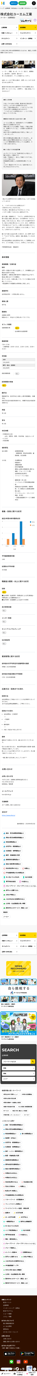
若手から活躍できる (10, 890)
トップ (2, 8)
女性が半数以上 (9, 895)
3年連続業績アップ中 (11, 1265)
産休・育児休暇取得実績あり (13, 833)
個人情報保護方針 (8, 1323)
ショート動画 (7, 1314)
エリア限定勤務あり (10, 1230)
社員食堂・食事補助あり (12, 851)
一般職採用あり (9, 1221)
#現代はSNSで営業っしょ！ (10, 1094)
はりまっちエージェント (10, 1332)
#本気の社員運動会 (27, 1094)
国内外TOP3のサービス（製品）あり (15, 1283)
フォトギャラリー (25, 33)
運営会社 (6, 1329)
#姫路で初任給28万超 (9, 1106)
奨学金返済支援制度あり (12, 1164)
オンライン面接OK (10, 1252)
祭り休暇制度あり (26, 1133)
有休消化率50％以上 (11, 868)
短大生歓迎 (27, 877)
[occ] (18, 1073)
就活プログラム (8, 1311)
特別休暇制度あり (10, 842)
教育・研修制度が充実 (11, 855)
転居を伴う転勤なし (10, 1191)
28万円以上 (23, 1217)
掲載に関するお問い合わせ (11, 1342)
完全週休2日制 (27, 1182)
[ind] (18, 1068)
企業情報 (4, 27)
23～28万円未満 (9, 1217)
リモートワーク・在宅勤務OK (13, 1199)
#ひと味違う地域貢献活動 (25, 1106)
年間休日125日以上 (10, 1177)
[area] (18, 1079)
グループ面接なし (9, 1248)
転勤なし (26, 868)
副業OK (6, 1213)
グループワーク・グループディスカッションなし (19, 886)
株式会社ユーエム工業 (17, 8)
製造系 (5, 912)
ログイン (14, 3)
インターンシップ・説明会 (11, 1308)
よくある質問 (7, 1326)
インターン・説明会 (26, 38)
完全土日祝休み (9, 1186)
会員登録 (22, 3)
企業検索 (7, 8)
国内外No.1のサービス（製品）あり (15, 908)
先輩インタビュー (7, 33)
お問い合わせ (7, 1339)
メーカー (6, 916)
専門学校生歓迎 (9, 882)
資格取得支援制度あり (11, 860)
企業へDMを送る (6, 44)
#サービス (6, 1110)
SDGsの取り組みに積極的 (12, 1270)
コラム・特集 (7, 1317)
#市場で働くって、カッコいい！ (12, 1115)
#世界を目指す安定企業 (9, 1098)
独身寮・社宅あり (9, 1138)
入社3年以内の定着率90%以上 (14, 899)
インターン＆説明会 (18, 1374)
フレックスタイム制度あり (12, 1204)
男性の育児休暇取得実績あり (13, 838)
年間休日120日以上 (10, 1173)
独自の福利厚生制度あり (12, 864)
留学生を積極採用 (25, 1221)
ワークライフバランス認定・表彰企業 (16, 1208)
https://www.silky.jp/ (8, 815)
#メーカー (27, 1115)
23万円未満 (18, 1213)
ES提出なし (24, 882)
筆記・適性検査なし (10, 1239)
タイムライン (5, 38)
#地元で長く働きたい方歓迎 (19, 1110)
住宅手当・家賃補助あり (12, 846)
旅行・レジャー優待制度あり (13, 1151)
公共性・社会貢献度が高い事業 (14, 904)
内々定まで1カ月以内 (11, 877)
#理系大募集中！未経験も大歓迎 (12, 1102)
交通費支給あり (26, 1252)
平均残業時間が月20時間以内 (13, 873)
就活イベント (7, 1302)
